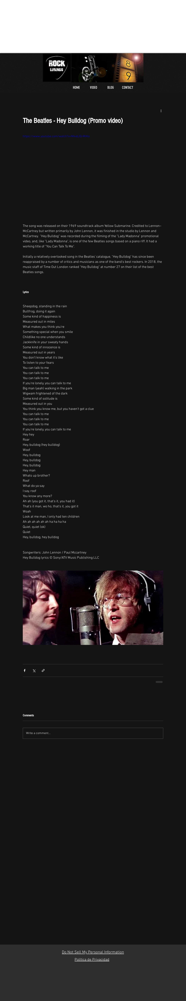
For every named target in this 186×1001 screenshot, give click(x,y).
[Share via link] (43, 670)
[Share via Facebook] (24, 670)
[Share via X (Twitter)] (34, 670)
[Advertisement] (80, 26)
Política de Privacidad (92, 959)
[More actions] (161, 110)
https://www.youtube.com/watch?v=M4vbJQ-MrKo (56, 136)
